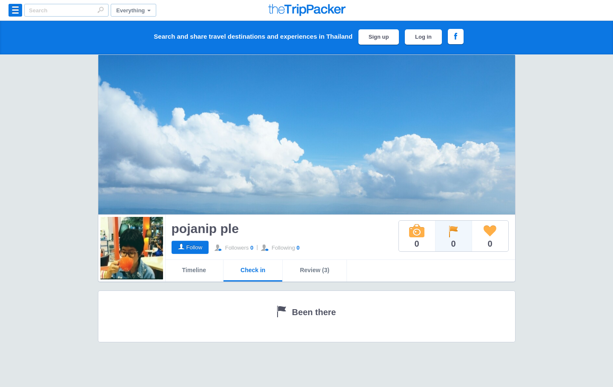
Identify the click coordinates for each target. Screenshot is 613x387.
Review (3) (314, 270)
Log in (423, 37)
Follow (194, 247)
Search (100, 10)
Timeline (194, 270)
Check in (253, 270)
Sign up (379, 37)
